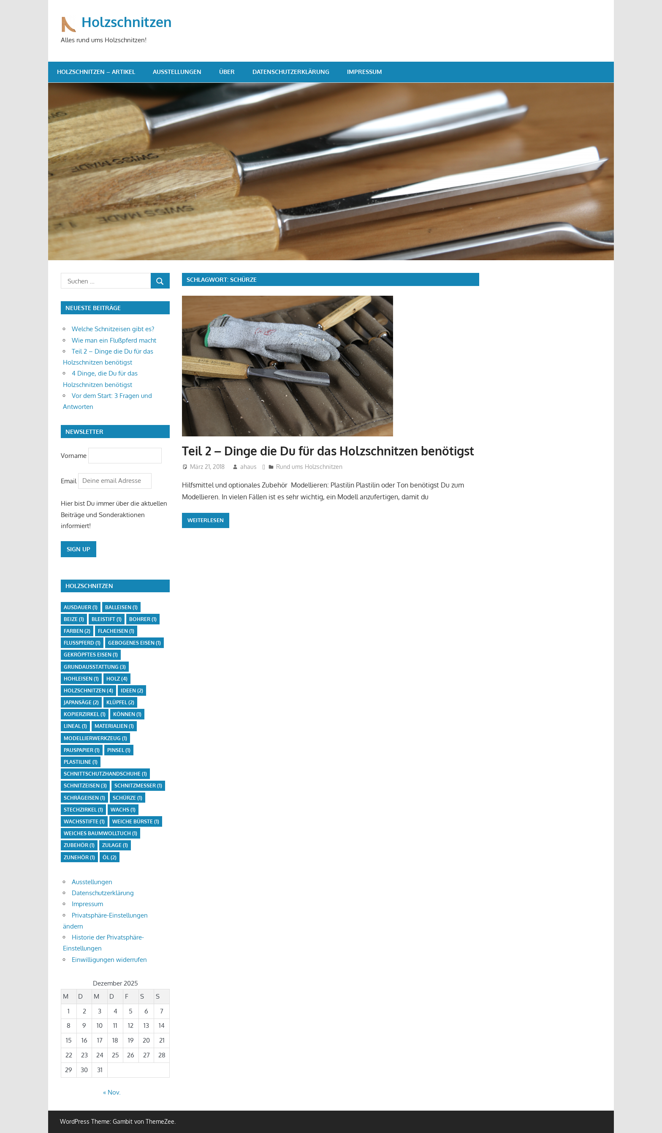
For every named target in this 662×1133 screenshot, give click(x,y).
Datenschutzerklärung (290, 71)
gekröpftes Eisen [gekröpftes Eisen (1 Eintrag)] (91, 654)
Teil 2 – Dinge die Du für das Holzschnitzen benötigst (328, 450)
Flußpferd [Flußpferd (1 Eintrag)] (82, 643)
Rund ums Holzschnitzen (309, 466)
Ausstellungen (177, 71)
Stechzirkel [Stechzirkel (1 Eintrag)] (83, 809)
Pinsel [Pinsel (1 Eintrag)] (118, 750)
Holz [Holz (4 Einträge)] (117, 678)
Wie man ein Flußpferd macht (114, 340)
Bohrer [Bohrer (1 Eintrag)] (143, 619)
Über (227, 71)
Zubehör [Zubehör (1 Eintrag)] (79, 845)
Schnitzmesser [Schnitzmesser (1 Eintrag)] (138, 785)
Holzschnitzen (126, 21)
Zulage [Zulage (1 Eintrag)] (115, 845)
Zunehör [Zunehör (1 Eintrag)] (79, 857)
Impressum (364, 71)
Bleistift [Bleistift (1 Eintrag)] (107, 619)
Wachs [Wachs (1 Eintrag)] (123, 809)
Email (69, 481)
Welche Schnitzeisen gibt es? (113, 329)
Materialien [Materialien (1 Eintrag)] (114, 726)
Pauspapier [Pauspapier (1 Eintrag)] (82, 750)
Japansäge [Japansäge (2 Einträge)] (81, 702)
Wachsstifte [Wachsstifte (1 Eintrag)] (84, 821)
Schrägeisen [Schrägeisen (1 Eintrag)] (84, 798)
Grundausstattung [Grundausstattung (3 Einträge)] (95, 667)
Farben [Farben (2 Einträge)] (77, 631)
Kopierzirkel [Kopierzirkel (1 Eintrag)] (85, 714)
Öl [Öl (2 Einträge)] (110, 857)
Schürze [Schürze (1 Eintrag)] (127, 798)
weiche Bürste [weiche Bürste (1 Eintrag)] (135, 821)
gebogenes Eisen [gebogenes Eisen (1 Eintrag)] (134, 643)
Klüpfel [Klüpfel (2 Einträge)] (120, 702)
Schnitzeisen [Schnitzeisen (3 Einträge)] (85, 785)
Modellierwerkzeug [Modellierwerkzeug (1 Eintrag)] (95, 738)
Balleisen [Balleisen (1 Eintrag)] (121, 607)
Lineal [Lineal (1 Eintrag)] (75, 726)
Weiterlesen (205, 520)
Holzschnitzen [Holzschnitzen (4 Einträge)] (88, 690)
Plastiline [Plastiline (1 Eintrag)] (81, 762)
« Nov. (112, 1092)
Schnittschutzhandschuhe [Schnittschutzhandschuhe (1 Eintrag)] (105, 774)
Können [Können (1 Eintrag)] (127, 714)
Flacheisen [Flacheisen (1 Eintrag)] (116, 631)
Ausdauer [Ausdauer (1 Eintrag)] (81, 607)
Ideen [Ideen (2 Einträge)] (132, 690)
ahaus (248, 466)
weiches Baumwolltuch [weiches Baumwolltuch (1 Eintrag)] (100, 833)
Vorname (74, 455)
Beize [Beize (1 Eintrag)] (74, 619)
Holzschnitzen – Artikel (96, 71)
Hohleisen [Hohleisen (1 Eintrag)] (81, 678)
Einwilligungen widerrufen (109, 960)
